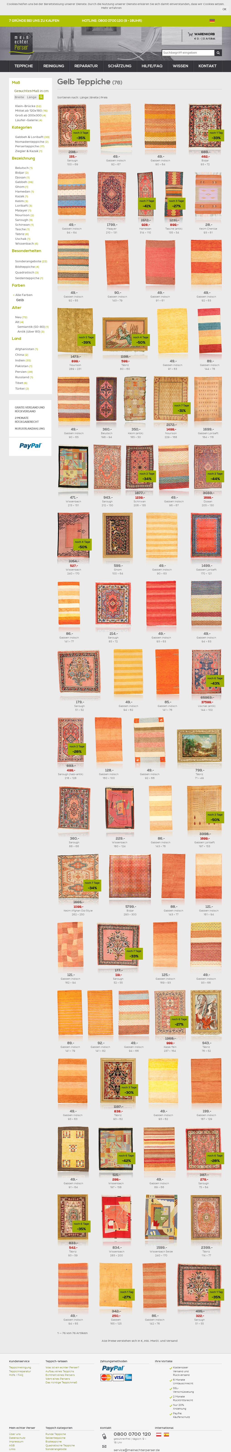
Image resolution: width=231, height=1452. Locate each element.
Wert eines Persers (58, 1378)
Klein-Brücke (28, 106)
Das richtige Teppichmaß (61, 1382)
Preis (104, 97)
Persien (24, 372)
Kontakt (208, 66)
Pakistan (23, 366)
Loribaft (23, 206)
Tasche (22, 229)
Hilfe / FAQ (16, 1375)
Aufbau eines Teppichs (60, 1371)
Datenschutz (17, 1438)
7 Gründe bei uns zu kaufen (34, 21)
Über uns (15, 1434)
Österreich (158, 1434)
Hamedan (24, 191)
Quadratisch (27, 272)
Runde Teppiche (56, 1434)
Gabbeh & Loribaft (32, 137)
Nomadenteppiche (31, 142)
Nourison (24, 215)
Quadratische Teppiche (60, 1445)
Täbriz (22, 234)
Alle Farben (23, 295)
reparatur (86, 66)
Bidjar (22, 173)
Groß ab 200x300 (30, 115)
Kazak (21, 196)
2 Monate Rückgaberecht (27, 420)
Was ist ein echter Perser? (62, 1367)
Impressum (16, 1441)
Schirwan (24, 225)
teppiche (23, 66)
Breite (94, 97)
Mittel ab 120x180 (31, 111)
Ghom (21, 187)
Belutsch (24, 168)
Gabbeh (24, 182)
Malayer (23, 210)
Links (12, 1449)
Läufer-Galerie (28, 120)
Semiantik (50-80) (33, 327)
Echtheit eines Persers (60, 1375)
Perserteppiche (29, 146)
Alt (19, 322)
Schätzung (119, 66)
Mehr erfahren (111, 8)
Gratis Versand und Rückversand (30, 409)
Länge (84, 97)
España (166, 1434)
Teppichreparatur (20, 1371)
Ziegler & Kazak (28, 151)
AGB (12, 1445)
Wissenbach (26, 243)
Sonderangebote (31, 261)
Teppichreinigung (20, 1367)
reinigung (53, 66)
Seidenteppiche (29, 278)
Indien (23, 360)
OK (224, 9)
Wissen (180, 66)
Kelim (21, 201)
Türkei (22, 389)
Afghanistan (26, 349)
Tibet (21, 383)
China (21, 355)
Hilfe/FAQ (152, 66)
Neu (21, 317)
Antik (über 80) (30, 331)
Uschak (22, 239)
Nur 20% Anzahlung (30, 429)
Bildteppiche (27, 267)
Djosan (22, 177)
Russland (24, 377)
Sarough (24, 220)
